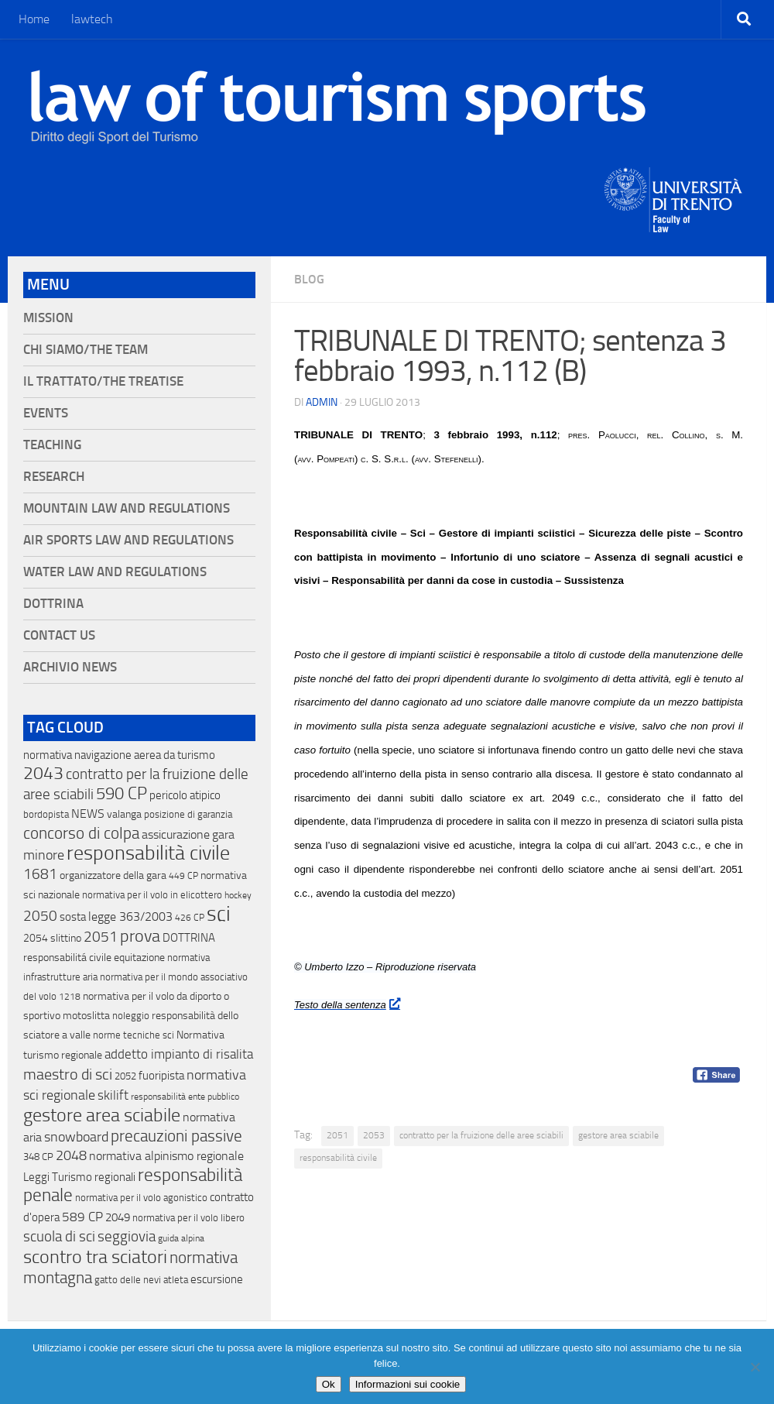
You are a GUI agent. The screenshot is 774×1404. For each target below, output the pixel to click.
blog (309, 279)
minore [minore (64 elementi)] (43, 854)
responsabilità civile (338, 1157)
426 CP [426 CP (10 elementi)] (189, 917)
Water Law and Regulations (115, 572)
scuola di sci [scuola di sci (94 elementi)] (59, 1236)
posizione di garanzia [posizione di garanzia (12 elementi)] (188, 814)
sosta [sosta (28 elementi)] (73, 917)
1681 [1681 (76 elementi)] (40, 874)
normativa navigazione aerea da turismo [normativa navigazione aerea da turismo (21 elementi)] (119, 755)
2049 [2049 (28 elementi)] (117, 1217)
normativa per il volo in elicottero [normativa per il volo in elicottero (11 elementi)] (152, 895)
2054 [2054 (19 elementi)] (35, 938)
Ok (328, 1384)
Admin (321, 402)
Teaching (52, 445)
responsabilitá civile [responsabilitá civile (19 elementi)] (67, 957)
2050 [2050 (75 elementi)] (40, 916)
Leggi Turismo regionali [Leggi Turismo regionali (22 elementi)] (79, 1177)
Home (34, 19)
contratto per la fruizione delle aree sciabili (481, 1135)
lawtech (92, 19)
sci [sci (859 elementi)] (219, 913)
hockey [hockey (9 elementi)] (238, 895)
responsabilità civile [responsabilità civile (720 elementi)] (148, 853)
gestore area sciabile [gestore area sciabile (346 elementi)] (101, 1115)
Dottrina (53, 603)
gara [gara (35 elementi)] (223, 834)
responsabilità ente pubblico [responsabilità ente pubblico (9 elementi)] (185, 1096)
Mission (48, 318)
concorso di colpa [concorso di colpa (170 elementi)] (81, 833)
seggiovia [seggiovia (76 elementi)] (127, 1236)
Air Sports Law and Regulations (128, 540)
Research (53, 476)
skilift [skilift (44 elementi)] (113, 1095)
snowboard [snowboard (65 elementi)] (76, 1136)
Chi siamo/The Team (85, 349)
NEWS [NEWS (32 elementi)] (87, 813)
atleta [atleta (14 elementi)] (175, 1280)
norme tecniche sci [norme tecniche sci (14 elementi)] (133, 1035)
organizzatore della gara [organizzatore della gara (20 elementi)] (113, 875)
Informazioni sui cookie (408, 1384)
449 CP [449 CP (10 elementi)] (183, 875)
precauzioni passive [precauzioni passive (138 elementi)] (176, 1136)
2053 (374, 1135)
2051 (337, 1135)
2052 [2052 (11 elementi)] (125, 1076)
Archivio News (70, 667)
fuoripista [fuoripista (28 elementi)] (161, 1076)
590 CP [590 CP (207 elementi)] (121, 794)
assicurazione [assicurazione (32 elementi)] (176, 834)
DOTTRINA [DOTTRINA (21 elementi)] (189, 938)
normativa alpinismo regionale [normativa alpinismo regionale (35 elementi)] (166, 1155)
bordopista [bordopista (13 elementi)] (46, 814)
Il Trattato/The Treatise (103, 381)
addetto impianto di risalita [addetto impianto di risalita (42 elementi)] (178, 1054)
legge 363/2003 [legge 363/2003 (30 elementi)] (130, 916)
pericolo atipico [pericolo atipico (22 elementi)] (185, 795)
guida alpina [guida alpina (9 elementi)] (181, 1238)
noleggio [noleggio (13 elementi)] (130, 1015)
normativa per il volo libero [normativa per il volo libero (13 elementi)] (188, 1218)
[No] (754, 1367)
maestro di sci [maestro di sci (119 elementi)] (67, 1074)
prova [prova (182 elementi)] (140, 936)
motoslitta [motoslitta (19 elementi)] (86, 1015)
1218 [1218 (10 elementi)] (69, 996)
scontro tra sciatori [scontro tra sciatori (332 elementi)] (95, 1257)
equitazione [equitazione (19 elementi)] (139, 957)
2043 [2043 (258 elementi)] (43, 773)
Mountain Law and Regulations (126, 508)
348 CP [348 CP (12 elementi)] (38, 1156)
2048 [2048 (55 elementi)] (71, 1156)
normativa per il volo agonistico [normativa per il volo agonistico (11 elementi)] (141, 1197)
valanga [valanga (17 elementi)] (124, 814)
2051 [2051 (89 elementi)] (101, 937)
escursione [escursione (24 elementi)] (216, 1279)
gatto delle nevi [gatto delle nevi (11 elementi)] (127, 1280)
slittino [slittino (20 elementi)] (65, 938)
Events (45, 413)
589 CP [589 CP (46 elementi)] (82, 1216)
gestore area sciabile (618, 1135)
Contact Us (59, 635)
